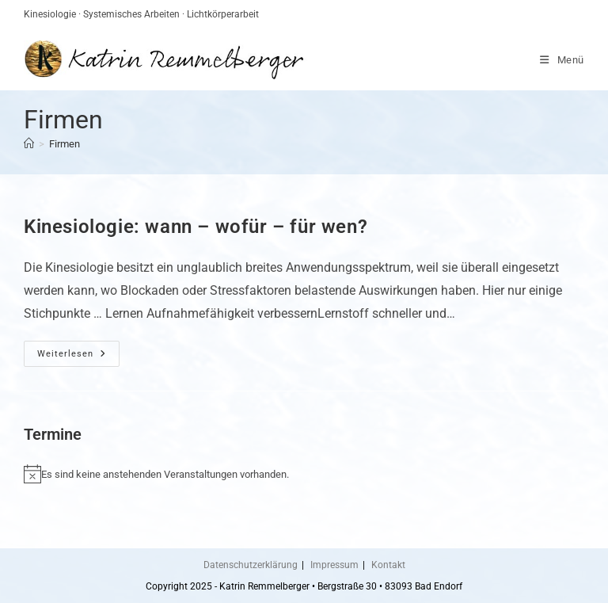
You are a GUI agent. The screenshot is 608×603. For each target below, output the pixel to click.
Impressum (334, 565)
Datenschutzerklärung (250, 565)
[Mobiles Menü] (562, 60)
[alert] (304, 473)
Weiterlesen (78, 357)
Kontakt (388, 565)
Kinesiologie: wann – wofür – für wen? (195, 227)
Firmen (64, 144)
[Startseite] (29, 144)
